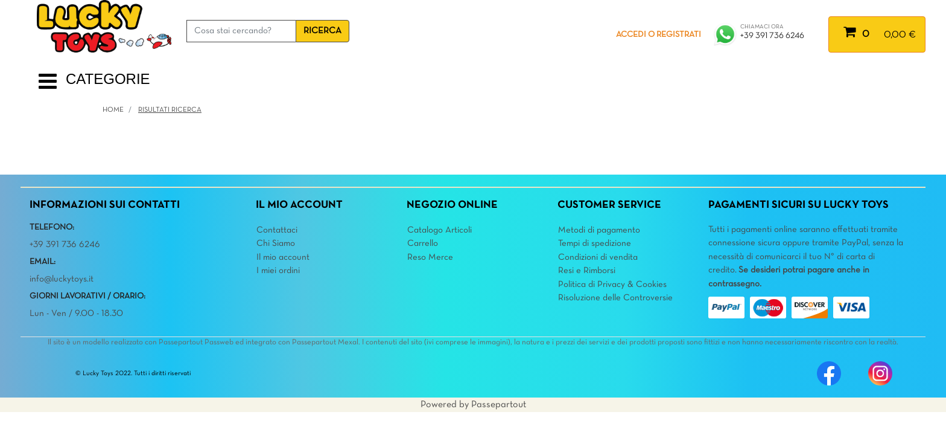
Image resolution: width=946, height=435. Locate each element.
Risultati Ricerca (170, 110)
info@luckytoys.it (62, 279)
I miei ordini (278, 270)
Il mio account (283, 257)
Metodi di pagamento (599, 230)
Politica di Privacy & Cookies (612, 284)
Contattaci (276, 230)
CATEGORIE (108, 79)
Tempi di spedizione (594, 243)
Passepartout (498, 405)
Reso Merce (430, 257)
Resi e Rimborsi (586, 270)
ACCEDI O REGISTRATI (658, 35)
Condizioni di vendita (598, 257)
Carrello (422, 243)
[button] (322, 31)
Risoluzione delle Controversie (615, 298)
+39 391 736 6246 (772, 36)
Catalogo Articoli (439, 230)
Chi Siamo (275, 243)
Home (113, 110)
